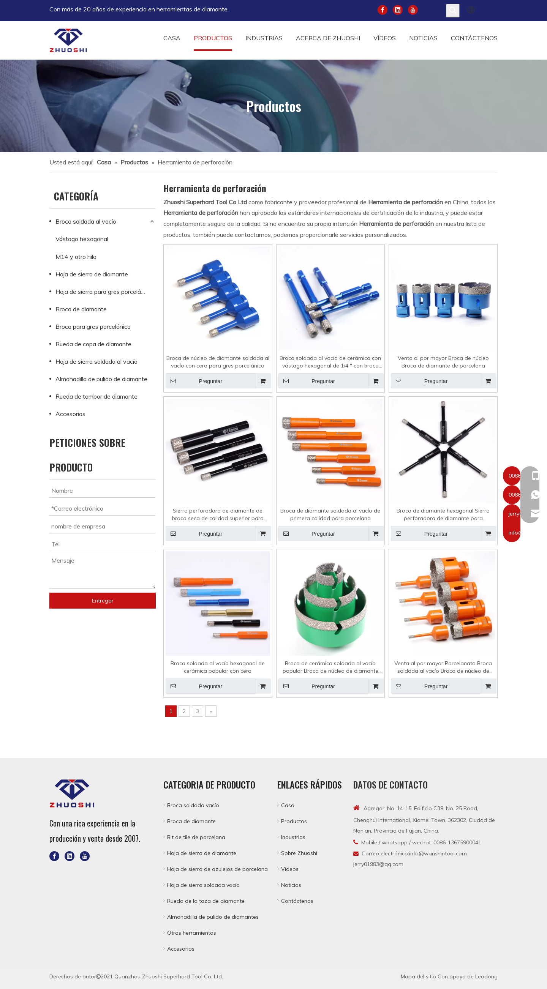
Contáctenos (297, 901)
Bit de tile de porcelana (196, 837)
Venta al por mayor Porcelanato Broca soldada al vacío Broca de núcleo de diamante (443, 667)
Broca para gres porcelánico (93, 326)
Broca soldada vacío (193, 805)
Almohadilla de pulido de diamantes (213, 916)
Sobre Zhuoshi (299, 853)
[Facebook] (382, 9)
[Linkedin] (398, 9)
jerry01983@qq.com (378, 864)
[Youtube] (413, 9)
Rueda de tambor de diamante (96, 396)
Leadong (486, 976)
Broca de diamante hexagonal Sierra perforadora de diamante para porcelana (443, 514)
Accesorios (70, 414)
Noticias (291, 885)
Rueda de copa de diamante (93, 344)
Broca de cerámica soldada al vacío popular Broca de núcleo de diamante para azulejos (330, 667)
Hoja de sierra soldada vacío (203, 885)
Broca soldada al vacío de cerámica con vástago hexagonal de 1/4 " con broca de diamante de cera (330, 362)
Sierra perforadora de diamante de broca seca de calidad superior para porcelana (218, 514)
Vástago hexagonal (81, 239)
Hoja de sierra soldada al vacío (96, 361)
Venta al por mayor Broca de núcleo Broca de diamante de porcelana (443, 362)
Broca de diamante (81, 309)
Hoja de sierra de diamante (91, 274)
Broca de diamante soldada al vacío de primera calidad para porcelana (330, 514)
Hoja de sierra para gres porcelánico (103, 291)
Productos (294, 821)
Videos (290, 869)
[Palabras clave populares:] (453, 10)
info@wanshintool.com (438, 853)
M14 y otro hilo (75, 256)
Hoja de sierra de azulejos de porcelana (217, 869)
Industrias (293, 837)
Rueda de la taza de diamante (206, 901)
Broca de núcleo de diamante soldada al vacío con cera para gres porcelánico (217, 362)
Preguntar (194, 380)
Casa (287, 805)
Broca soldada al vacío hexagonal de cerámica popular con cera (218, 667)
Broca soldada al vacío (85, 221)
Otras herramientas (191, 932)
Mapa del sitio (418, 976)
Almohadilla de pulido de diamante (101, 379)
